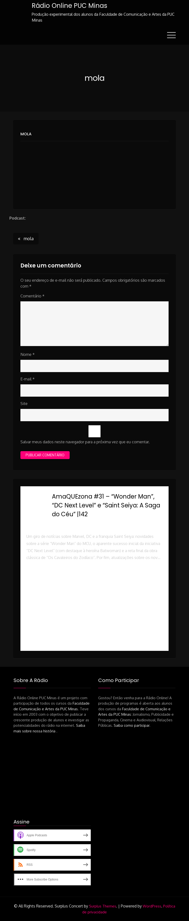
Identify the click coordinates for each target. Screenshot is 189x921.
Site (24, 403)
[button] (94, 582)
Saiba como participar (131, 725)
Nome (27, 354)
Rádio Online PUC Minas (69, 5)
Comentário (32, 295)
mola (26, 134)
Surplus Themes (102, 906)
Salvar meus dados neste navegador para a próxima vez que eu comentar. (85, 441)
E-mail (27, 378)
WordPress (152, 906)
